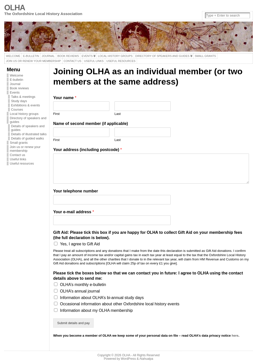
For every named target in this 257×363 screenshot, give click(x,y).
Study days (19, 101)
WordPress (128, 358)
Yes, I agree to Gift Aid (80, 244)
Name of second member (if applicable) (90, 123)
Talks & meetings (23, 97)
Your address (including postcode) (87, 150)
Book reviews (19, 88)
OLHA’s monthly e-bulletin (83, 284)
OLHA (14, 7)
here (235, 335)
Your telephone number (75, 191)
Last (117, 114)
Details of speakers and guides (28, 128)
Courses (17, 109)
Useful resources (22, 163)
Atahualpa (146, 358)
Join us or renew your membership (25, 149)
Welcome (16, 75)
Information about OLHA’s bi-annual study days (102, 298)
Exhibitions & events (25, 105)
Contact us (17, 155)
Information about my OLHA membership (96, 310)
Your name (64, 98)
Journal (15, 84)
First (56, 114)
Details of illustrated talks (29, 134)
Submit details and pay (73, 323)
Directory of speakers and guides (28, 120)
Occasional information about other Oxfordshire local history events (119, 304)
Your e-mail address (73, 212)
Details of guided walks (27, 138)
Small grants (19, 142)
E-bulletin (16, 80)
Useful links (18, 159)
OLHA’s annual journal (80, 291)
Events (15, 92)
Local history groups (24, 114)
